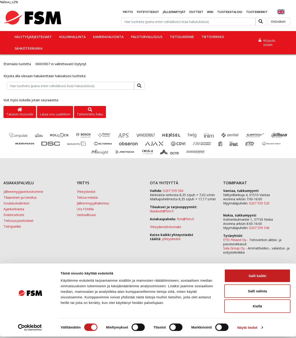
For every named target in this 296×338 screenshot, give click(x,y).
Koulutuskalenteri (16, 203)
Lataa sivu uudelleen (55, 114)
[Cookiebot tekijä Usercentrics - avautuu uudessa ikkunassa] (30, 328)
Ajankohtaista (13, 209)
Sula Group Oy (234, 248)
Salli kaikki (257, 277)
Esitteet (196, 12)
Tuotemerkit (257, 12)
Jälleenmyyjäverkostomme (23, 191)
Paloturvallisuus (146, 37)
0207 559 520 (259, 203)
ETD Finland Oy (234, 240)
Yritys (128, 12)
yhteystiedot (171, 239)
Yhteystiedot (148, 12)
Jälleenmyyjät (174, 12)
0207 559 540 (259, 228)
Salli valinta (257, 292)
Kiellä (257, 307)
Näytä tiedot (247, 329)
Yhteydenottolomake (165, 227)
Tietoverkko (212, 37)
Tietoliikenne (182, 37)
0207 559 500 (173, 190)
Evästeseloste (13, 215)
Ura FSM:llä (85, 209)
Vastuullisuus (86, 215)
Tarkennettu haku (90, 112)
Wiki (210, 12)
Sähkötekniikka (28, 48)
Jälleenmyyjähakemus (93, 203)
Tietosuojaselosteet (18, 220)
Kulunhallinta (72, 37)
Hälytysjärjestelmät (33, 37)
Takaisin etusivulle (19, 112)
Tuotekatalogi (229, 12)
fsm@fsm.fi (185, 219)
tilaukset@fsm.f (162, 211)
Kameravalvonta (108, 37)
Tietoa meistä (87, 197)
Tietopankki (12, 226)
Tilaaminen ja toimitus (20, 197)
